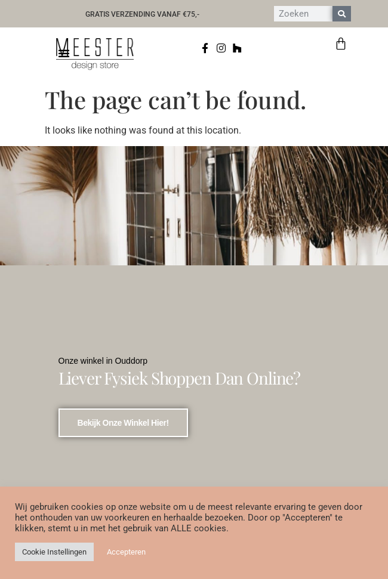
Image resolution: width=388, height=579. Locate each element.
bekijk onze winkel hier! (123, 423)
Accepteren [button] (126, 551)
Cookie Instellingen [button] (54, 551)
